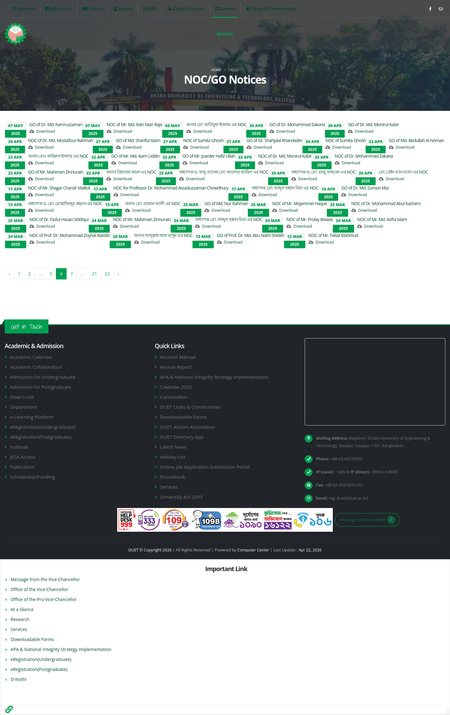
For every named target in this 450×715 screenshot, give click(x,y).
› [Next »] (118, 274)
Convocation (174, 397)
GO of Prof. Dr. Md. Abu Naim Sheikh (250, 235)
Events (378, 34)
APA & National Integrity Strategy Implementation (214, 377)
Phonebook (172, 477)
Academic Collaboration (36, 367)
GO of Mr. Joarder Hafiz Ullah (208, 156)
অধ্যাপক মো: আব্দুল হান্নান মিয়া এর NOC (285, 188)
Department (23, 407)
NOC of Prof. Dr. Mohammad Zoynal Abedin (69, 235)
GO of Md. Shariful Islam (138, 140)
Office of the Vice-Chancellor (39, 589)
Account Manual (178, 357)
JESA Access (22, 457)
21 (94, 274)
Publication (348, 34)
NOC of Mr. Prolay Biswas (309, 219)
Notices (225, 34)
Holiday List (172, 457)
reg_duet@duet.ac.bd (348, 498)
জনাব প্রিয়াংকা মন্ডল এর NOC (131, 172)
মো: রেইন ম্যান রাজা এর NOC (403, 172)
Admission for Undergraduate (42, 377)
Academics (253, 34)
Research (20, 619)
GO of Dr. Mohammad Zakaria (297, 124)
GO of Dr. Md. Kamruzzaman (55, 124)
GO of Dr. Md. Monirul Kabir (373, 124)
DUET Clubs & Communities (190, 407)
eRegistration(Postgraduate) (40, 437)
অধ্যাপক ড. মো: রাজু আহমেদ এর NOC (323, 172)
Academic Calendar (31, 357)
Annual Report (176, 367)
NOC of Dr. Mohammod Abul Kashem (386, 203)
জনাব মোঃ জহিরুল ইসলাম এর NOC (58, 156)
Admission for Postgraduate (40, 387)
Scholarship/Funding (32, 477)
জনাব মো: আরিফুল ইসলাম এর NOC (216, 124)
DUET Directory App (181, 437)
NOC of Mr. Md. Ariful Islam (382, 219)
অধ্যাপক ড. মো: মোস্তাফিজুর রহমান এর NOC (65, 203)
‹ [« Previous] (9, 274)
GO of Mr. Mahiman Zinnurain (55, 172)
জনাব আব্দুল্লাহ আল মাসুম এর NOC (163, 235)
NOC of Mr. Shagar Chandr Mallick (59, 188)
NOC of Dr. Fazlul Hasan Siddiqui (59, 219)
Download (45, 131)
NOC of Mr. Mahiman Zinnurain (142, 219)
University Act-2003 (181, 497)
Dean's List (22, 397)
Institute (19, 447)
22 (107, 274)
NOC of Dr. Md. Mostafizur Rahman (60, 140)
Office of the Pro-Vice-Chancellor (44, 599)
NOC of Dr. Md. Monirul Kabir (285, 156)
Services (169, 487)
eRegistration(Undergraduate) (43, 427)
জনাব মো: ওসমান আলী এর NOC (152, 203)
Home (167, 34)
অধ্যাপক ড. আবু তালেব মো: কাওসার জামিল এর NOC (223, 172)
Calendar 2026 (176, 387)
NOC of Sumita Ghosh (203, 140)
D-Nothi (19, 679)
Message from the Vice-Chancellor (45, 579)
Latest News (173, 447)
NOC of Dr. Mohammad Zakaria (364, 156)
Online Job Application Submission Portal (204, 467)
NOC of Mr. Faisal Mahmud (333, 235)
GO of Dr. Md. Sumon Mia (364, 188)
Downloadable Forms (183, 417)
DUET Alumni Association (187, 427)
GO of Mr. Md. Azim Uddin (135, 156)
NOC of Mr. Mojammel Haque (299, 203)
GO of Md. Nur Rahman (226, 203)
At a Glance (22, 609)
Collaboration (410, 34)
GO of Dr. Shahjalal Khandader (274, 140)
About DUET (194, 34)
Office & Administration (300, 34)
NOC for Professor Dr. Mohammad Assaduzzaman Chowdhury (170, 188)
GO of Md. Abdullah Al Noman (416, 140)
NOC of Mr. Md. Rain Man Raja (134, 124)
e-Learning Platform (32, 417)
